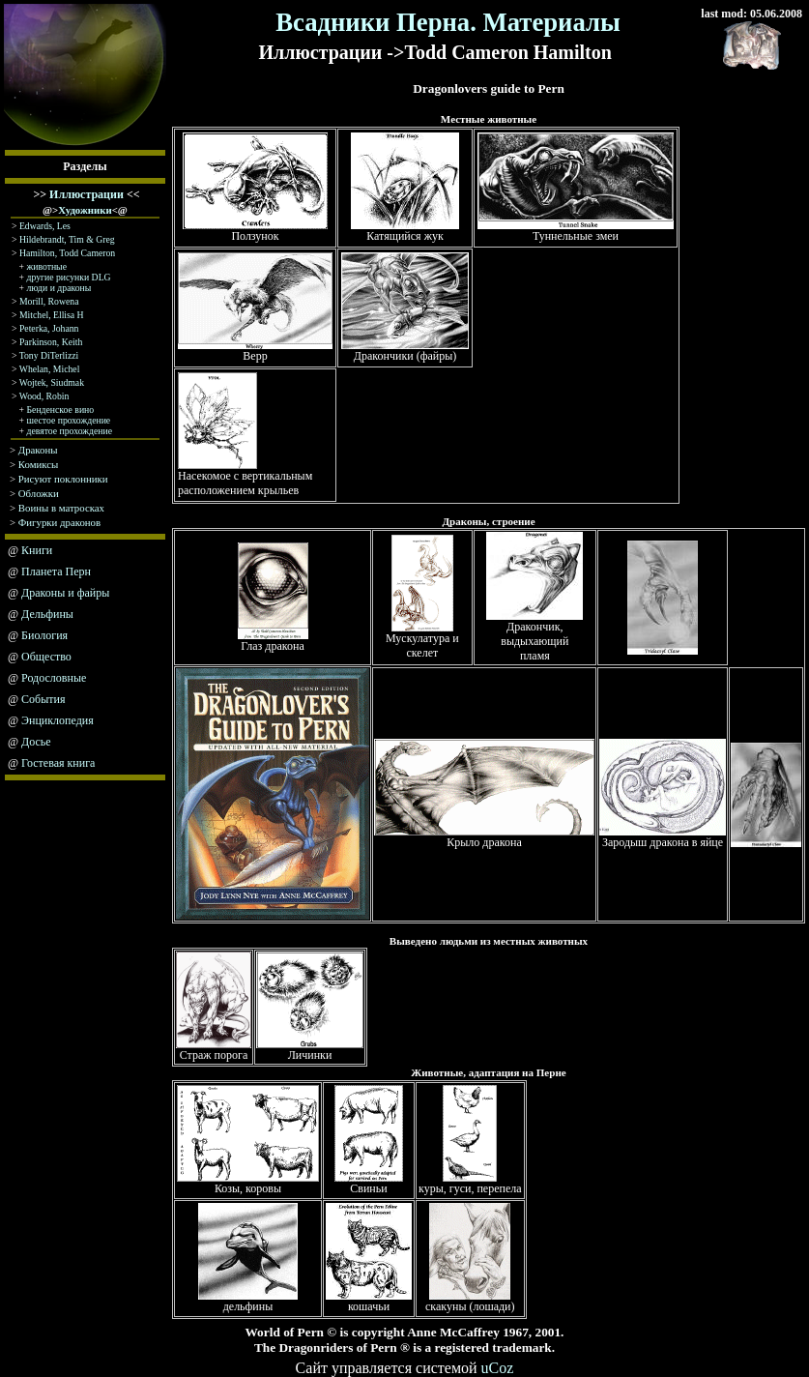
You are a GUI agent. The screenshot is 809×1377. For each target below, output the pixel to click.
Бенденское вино (61, 409)
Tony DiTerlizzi (49, 355)
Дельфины (47, 614)
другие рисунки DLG (69, 277)
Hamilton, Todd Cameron (67, 253)
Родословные (53, 678)
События (43, 699)
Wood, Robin (44, 396)
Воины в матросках (61, 507)
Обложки (38, 493)
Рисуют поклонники (63, 478)
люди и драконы (59, 287)
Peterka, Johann (49, 328)
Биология (44, 635)
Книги (36, 550)
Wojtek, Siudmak (51, 382)
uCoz (497, 1368)
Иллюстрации (86, 194)
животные (45, 266)
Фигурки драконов (59, 522)
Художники (84, 210)
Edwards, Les (45, 225)
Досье (36, 741)
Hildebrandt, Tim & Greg (67, 239)
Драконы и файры (65, 593)
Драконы (38, 449)
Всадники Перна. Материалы (448, 22)
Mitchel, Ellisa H (51, 314)
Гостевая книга (58, 763)
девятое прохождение (70, 430)
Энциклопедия (57, 720)
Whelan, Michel (49, 369)
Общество (46, 656)
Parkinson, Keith (50, 342)
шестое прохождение (69, 420)
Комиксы (38, 464)
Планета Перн (56, 571)
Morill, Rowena (49, 301)
